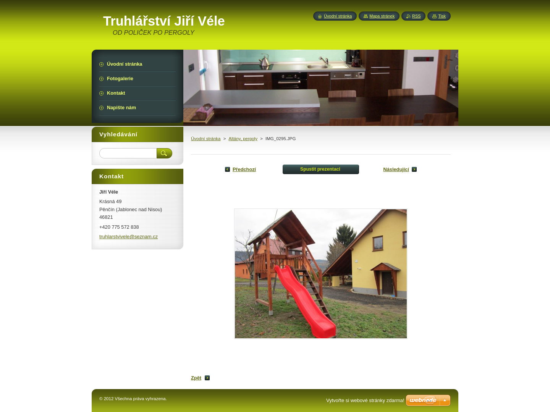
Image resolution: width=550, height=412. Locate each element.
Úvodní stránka (205, 138)
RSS (416, 16)
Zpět (196, 378)
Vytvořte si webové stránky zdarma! (365, 400)
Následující (396, 169)
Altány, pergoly (243, 138)
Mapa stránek (382, 16)
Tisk (442, 16)
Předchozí (244, 169)
